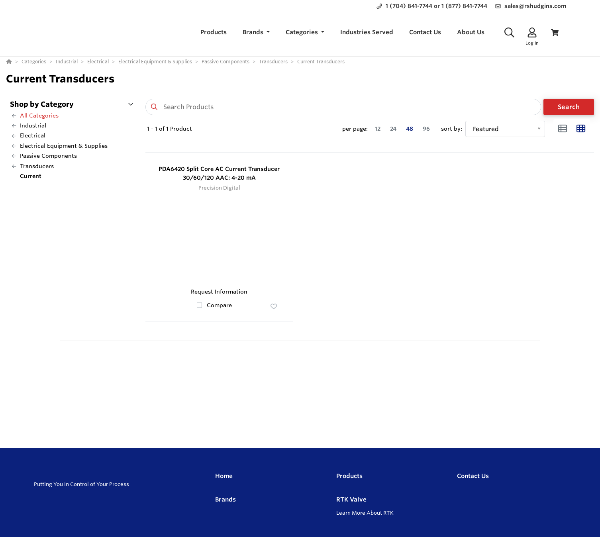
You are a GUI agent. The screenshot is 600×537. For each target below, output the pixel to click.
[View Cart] (555, 32)
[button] (256, 32)
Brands (225, 499)
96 (426, 128)
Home (224, 476)
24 (393, 128)
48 (409, 128)
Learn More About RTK (365, 513)
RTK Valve (351, 499)
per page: (355, 128)
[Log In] (532, 32)
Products (349, 476)
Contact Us (473, 476)
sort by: (451, 128)
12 (377, 128)
